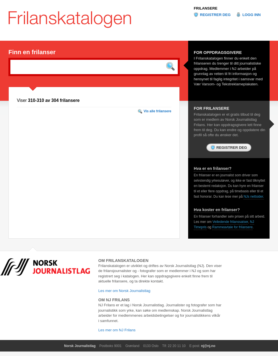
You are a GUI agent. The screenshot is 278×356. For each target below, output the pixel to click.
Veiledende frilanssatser (230, 222)
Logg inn (251, 15)
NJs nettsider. (253, 196)
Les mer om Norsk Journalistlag (124, 291)
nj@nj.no (208, 346)
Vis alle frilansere (157, 111)
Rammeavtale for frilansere (232, 227)
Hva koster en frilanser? (217, 209)
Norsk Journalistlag (79, 346)
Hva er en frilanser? (212, 168)
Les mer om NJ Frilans (117, 330)
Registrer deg (215, 15)
